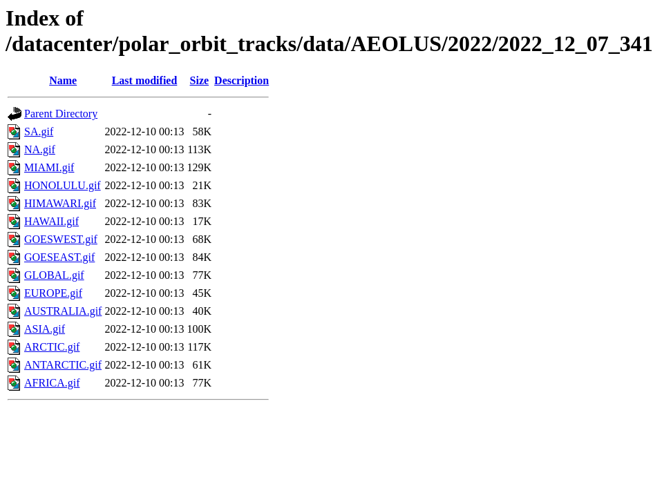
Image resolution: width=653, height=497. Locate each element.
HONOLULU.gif (62, 185)
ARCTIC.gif (51, 347)
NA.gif (39, 149)
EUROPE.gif (53, 293)
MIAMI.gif (49, 167)
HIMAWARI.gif (60, 203)
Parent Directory (60, 113)
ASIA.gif (44, 329)
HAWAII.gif (51, 221)
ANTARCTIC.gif (63, 365)
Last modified (145, 80)
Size (199, 80)
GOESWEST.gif (60, 239)
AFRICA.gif (51, 383)
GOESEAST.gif (59, 257)
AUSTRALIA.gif (63, 311)
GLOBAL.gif (54, 275)
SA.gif (38, 131)
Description (241, 80)
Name (63, 80)
